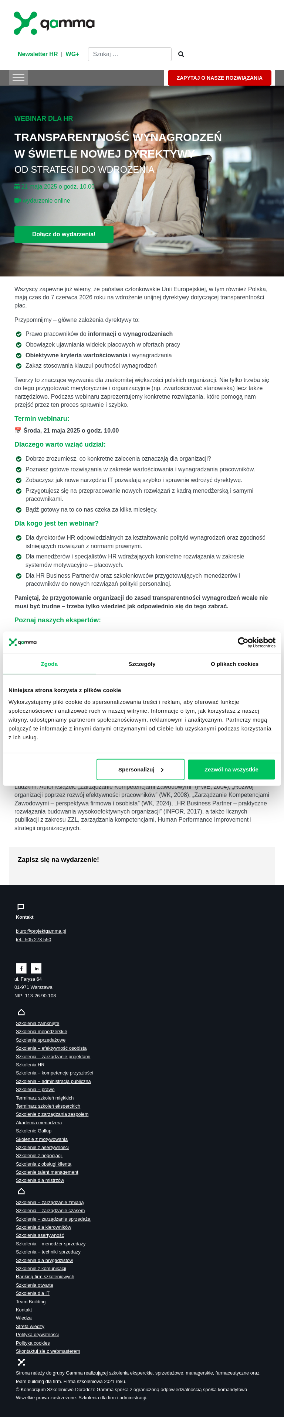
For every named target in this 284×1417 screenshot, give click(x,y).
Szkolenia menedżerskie (41, 1031)
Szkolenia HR (30, 1064)
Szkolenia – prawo (35, 1089)
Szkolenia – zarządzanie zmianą (50, 1202)
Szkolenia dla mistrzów (40, 1180)
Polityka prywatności (37, 1334)
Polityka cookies (33, 1343)
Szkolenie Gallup (33, 1131)
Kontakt (24, 1310)
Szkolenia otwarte (34, 1285)
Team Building (30, 1301)
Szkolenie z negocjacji (39, 1155)
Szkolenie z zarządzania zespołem (52, 1114)
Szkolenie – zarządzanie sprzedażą (53, 1219)
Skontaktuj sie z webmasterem (48, 1351)
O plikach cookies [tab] (234, 663)
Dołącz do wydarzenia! (64, 234)
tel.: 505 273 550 (33, 939)
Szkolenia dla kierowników (43, 1227)
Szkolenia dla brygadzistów (44, 1260)
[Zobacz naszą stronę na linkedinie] (36, 968)
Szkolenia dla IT (33, 1293)
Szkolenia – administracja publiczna (53, 1081)
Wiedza (24, 1318)
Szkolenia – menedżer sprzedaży (51, 1243)
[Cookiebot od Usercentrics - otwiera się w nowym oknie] (243, 642)
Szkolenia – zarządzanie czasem (50, 1210)
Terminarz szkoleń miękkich (45, 1098)
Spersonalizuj (140, 769)
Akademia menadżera (39, 1122)
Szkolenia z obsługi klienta (43, 1164)
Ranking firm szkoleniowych (45, 1276)
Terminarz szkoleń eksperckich (48, 1106)
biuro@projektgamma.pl (41, 931)
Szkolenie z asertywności (42, 1147)
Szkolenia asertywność (40, 1235)
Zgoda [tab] (49, 663)
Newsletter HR (38, 54)
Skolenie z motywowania (42, 1139)
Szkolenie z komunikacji (41, 1268)
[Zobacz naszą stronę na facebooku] (21, 968)
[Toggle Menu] (18, 77)
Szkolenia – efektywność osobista (51, 1048)
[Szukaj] (179, 55)
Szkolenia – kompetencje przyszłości (54, 1073)
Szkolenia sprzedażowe (40, 1040)
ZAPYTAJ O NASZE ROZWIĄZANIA (220, 78)
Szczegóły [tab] (141, 663)
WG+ (73, 54)
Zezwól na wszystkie (231, 769)
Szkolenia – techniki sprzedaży (48, 1252)
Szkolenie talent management (47, 1172)
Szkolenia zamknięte (37, 1023)
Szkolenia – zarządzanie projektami (53, 1056)
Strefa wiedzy (30, 1326)
